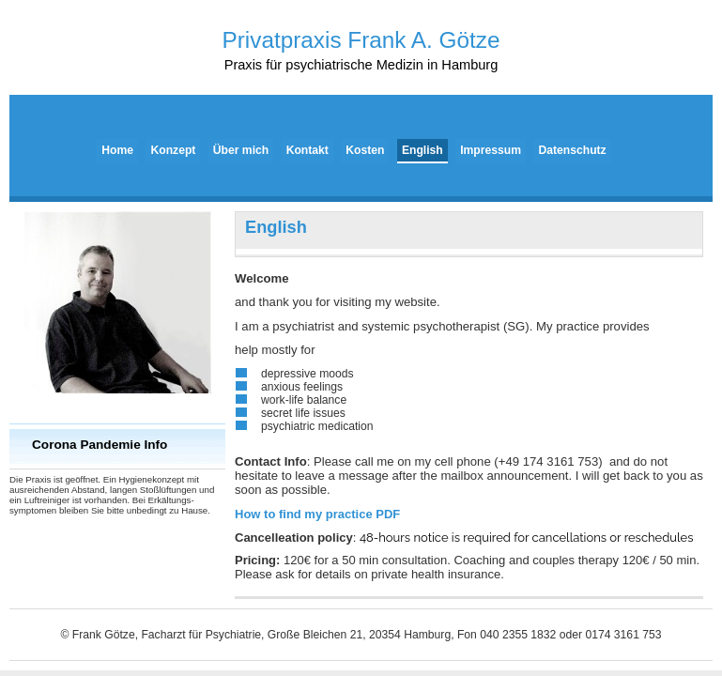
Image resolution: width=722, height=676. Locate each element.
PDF (317, 514)
